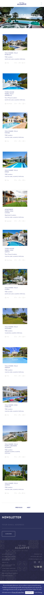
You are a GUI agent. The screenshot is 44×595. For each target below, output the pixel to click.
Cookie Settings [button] (38, 592)
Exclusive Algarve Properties (8, 560)
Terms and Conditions (9, 571)
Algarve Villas (7, 554)
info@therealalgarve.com (35, 559)
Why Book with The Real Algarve (8, 566)
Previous (18, 507)
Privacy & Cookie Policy (18, 592)
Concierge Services (9, 568)
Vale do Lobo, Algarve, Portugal (14, 137)
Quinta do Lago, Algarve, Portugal (15, 59)
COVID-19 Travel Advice (10, 573)
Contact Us (38, 554)
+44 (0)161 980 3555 (36, 556)
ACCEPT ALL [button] (29, 592)
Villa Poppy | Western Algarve (11, 446)
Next (28, 507)
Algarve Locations (8, 556)
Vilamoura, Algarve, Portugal (13, 333)
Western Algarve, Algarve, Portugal (12, 452)
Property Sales (7, 575)
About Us (5, 562)
